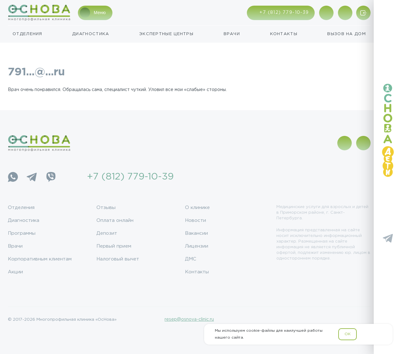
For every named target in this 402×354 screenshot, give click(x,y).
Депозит (106, 233)
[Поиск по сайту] (345, 13)
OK (347, 334)
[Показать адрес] (326, 13)
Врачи (232, 34)
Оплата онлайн (114, 220)
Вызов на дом (346, 34)
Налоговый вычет (117, 259)
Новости (195, 220)
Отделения (27, 34)
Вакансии (196, 233)
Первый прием (113, 246)
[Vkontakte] (388, 220)
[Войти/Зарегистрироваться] (363, 13)
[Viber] (51, 177)
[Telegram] (32, 177)
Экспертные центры (166, 34)
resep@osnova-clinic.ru (189, 319)
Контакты (283, 34)
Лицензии (196, 246)
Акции (15, 272)
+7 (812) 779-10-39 (130, 177)
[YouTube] (388, 257)
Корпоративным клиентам (40, 259)
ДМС (190, 259)
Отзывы (106, 208)
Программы (21, 233)
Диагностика (90, 34)
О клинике (197, 208)
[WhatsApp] (13, 177)
